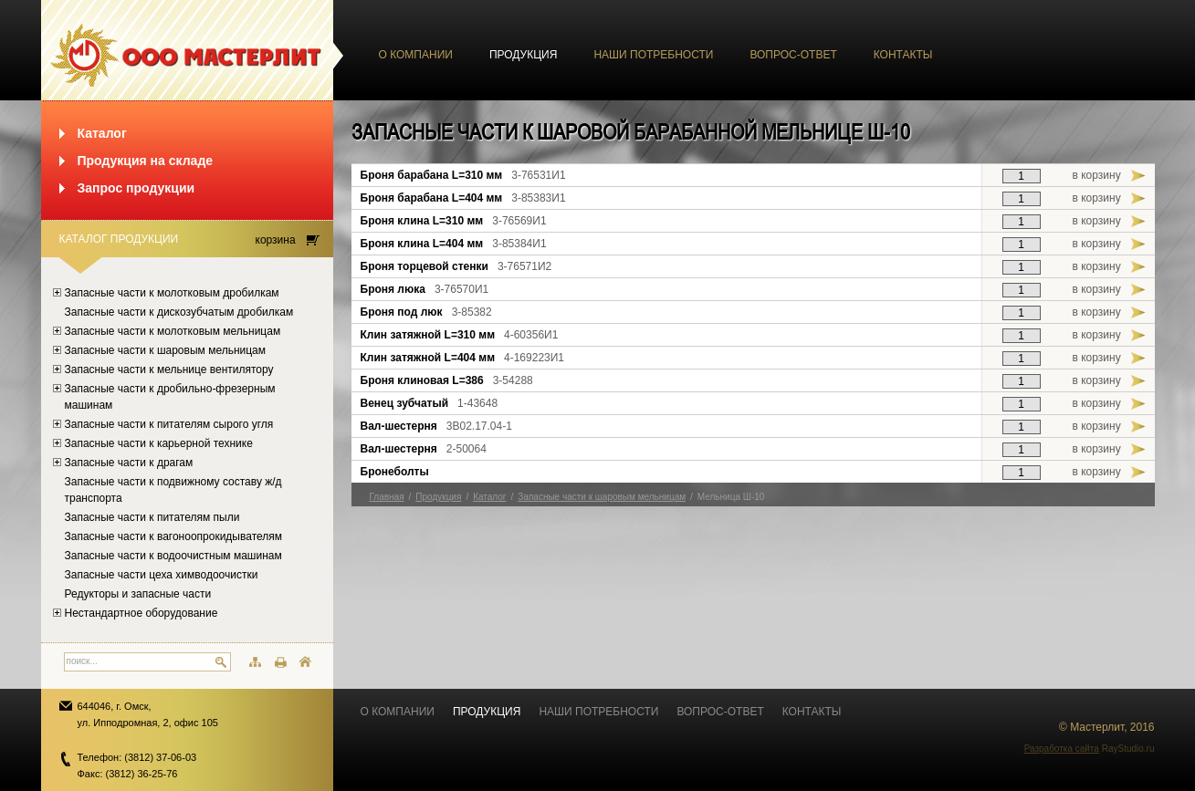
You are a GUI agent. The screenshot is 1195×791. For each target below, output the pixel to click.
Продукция (523, 54)
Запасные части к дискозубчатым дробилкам (179, 312)
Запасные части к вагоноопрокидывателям (174, 536)
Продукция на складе (146, 160)
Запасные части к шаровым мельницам (166, 350)
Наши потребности (653, 54)
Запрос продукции (136, 188)
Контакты (903, 54)
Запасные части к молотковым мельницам (173, 331)
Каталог (102, 133)
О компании (416, 54)
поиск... (82, 661)
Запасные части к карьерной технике (159, 443)
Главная (387, 497)
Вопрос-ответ (792, 54)
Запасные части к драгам (129, 462)
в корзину (1097, 175)
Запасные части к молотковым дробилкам (172, 292)
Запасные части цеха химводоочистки (161, 574)
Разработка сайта (1061, 749)
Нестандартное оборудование (141, 613)
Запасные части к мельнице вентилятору (169, 369)
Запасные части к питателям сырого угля (169, 424)
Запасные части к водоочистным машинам (173, 555)
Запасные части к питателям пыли (152, 517)
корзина (276, 240)
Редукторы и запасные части (138, 594)
